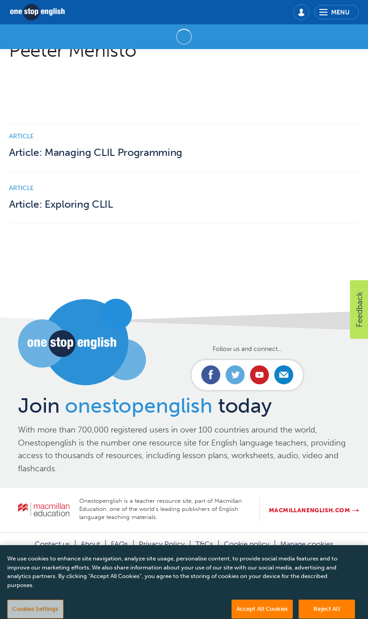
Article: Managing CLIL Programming (95, 152)
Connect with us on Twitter (235, 374)
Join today (145, 405)
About (90, 544)
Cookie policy (246, 544)
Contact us (52, 544)
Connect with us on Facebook (211, 374)
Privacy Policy (162, 544)
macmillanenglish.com (309, 510)
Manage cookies (306, 544)
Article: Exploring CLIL (61, 204)
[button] (359, 309)
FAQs (119, 544)
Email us (284, 374)
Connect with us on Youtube (259, 374)
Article (21, 136)
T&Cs (204, 544)
